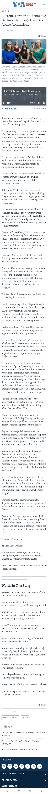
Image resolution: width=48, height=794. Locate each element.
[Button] (42, 36)
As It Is (5, 11)
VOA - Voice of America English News (23, 94)
